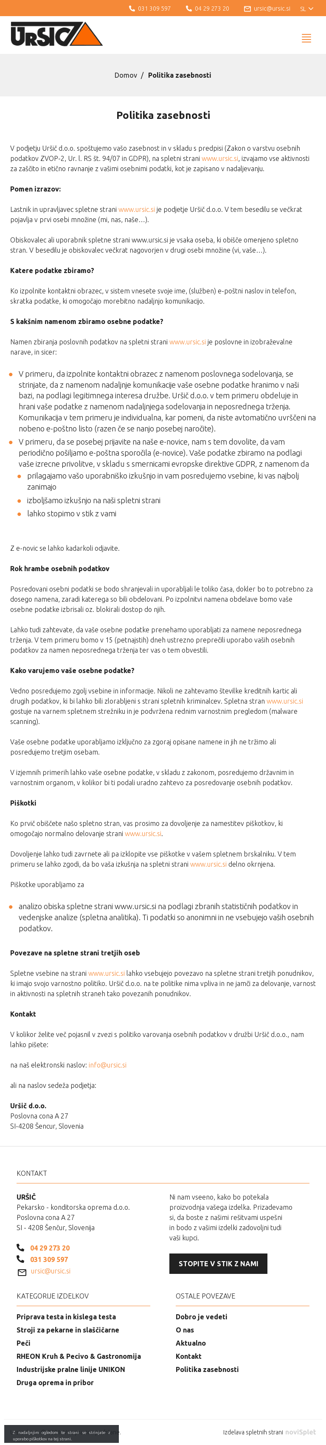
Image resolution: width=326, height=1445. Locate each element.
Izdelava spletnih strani (269, 1432)
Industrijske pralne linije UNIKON (71, 1369)
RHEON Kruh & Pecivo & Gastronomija (79, 1356)
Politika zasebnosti (207, 1369)
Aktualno (191, 1343)
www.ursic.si (220, 158)
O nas (185, 1330)
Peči (24, 1343)
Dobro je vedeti (202, 1317)
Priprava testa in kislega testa (66, 1317)
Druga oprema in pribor (55, 1382)
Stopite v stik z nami (219, 1264)
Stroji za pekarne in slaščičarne (68, 1330)
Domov (126, 75)
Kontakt (189, 1356)
